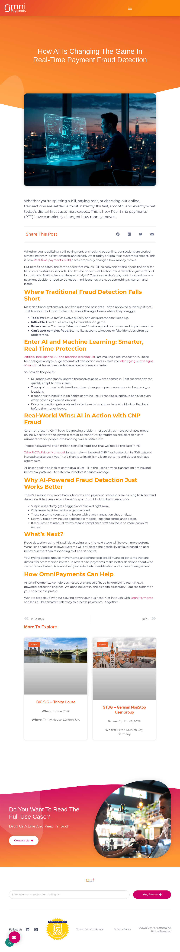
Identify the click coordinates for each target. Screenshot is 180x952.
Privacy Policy (122, 929)
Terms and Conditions (90, 929)
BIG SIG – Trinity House (55, 702)
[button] (130, 8)
